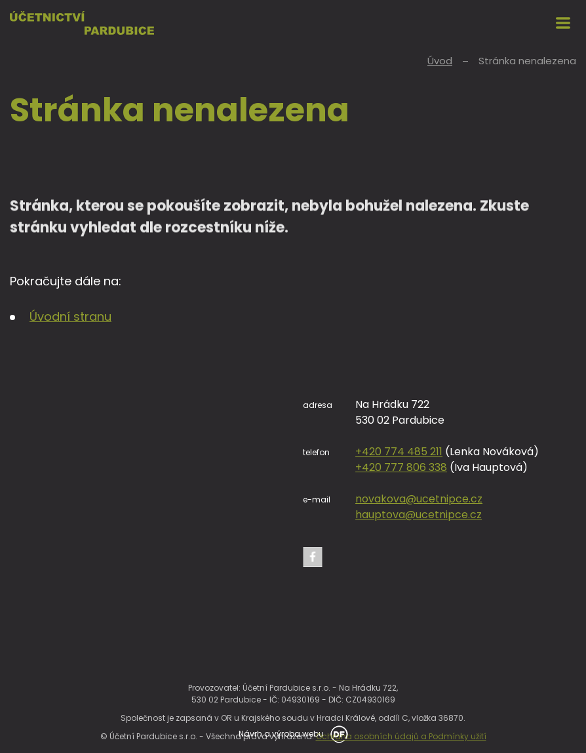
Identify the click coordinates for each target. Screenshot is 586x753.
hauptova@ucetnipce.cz (418, 514)
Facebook (312, 557)
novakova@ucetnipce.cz (418, 498)
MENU (563, 23)
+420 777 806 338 (401, 467)
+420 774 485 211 (398, 451)
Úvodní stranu (70, 316)
